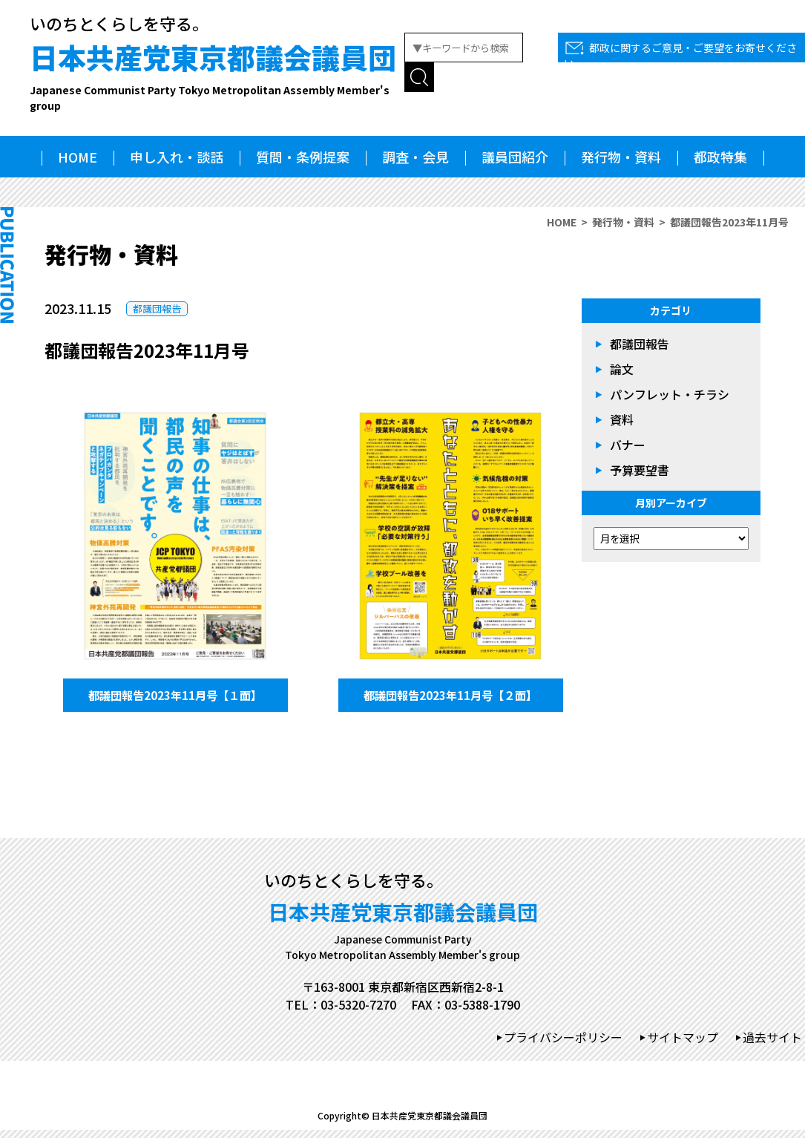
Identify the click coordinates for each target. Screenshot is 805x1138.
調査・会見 (415, 156)
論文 (622, 369)
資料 (622, 419)
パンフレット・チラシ (669, 394)
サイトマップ (682, 1045)
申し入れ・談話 (176, 156)
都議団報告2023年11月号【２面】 (450, 699)
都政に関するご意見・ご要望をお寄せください (680, 55)
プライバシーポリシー (563, 1045)
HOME (77, 156)
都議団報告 (157, 308)
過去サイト (772, 1045)
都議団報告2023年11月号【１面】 (175, 699)
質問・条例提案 (302, 156)
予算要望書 (639, 470)
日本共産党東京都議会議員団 (217, 75)
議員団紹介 (515, 156)
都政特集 (720, 156)
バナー (627, 445)
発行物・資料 (621, 156)
